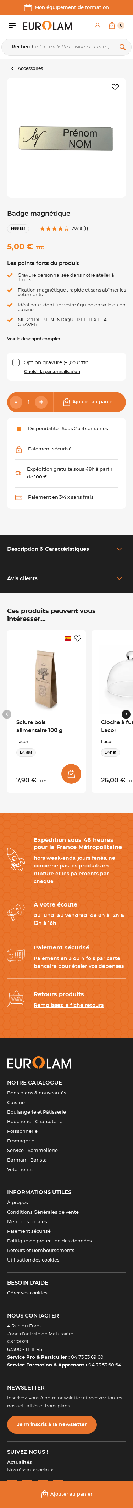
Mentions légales (27, 1222)
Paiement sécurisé (29, 1231)
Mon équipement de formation (66, 7)
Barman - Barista (27, 1160)
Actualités (19, 1462)
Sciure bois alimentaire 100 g (39, 726)
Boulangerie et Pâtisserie (36, 1112)
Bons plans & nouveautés (36, 1093)
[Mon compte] (97, 25)
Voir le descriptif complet (33, 339)
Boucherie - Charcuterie (34, 1122)
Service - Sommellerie (32, 1150)
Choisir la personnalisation (52, 372)
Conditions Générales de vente (43, 1212)
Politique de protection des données (49, 1241)
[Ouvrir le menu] (16, 25)
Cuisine (16, 1102)
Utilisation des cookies (33, 1260)
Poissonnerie (22, 1131)
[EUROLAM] (47, 26)
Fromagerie (20, 1141)
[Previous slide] (6, 714)
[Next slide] (126, 714)
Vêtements (20, 1170)
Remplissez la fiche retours (69, 1005)
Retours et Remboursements (40, 1250)
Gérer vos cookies (27, 1293)
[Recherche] (66, 47)
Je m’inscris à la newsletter (52, 1424)
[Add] (41, 402)
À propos (17, 1203)
